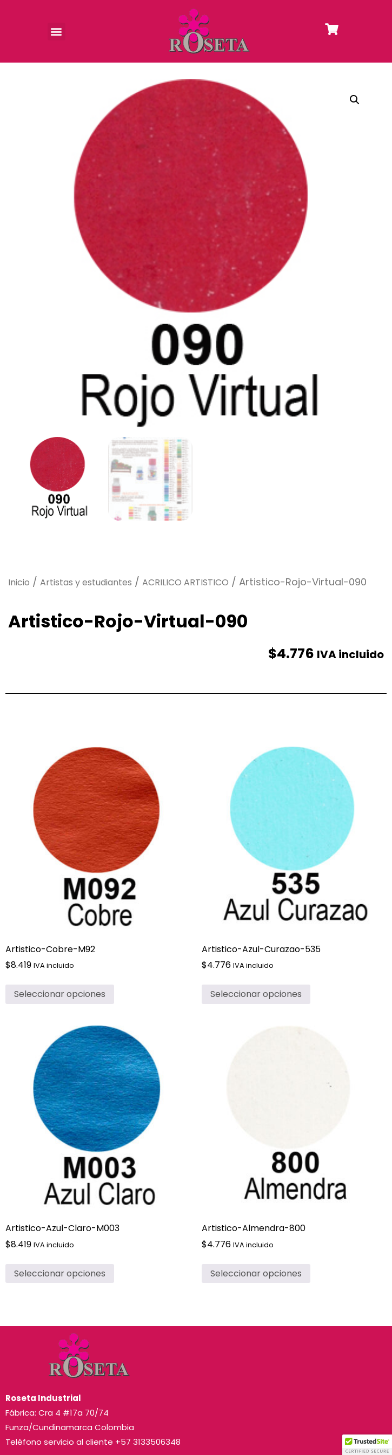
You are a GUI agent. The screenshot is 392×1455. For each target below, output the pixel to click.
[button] (56, 31)
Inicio (19, 582)
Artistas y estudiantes (86, 582)
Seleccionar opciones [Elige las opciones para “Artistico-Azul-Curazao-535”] (256, 994)
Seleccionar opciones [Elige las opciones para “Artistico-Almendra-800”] (256, 1273)
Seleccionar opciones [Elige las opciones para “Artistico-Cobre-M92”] (59, 994)
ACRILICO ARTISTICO (185, 582)
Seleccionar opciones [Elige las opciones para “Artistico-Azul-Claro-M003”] (59, 1273)
